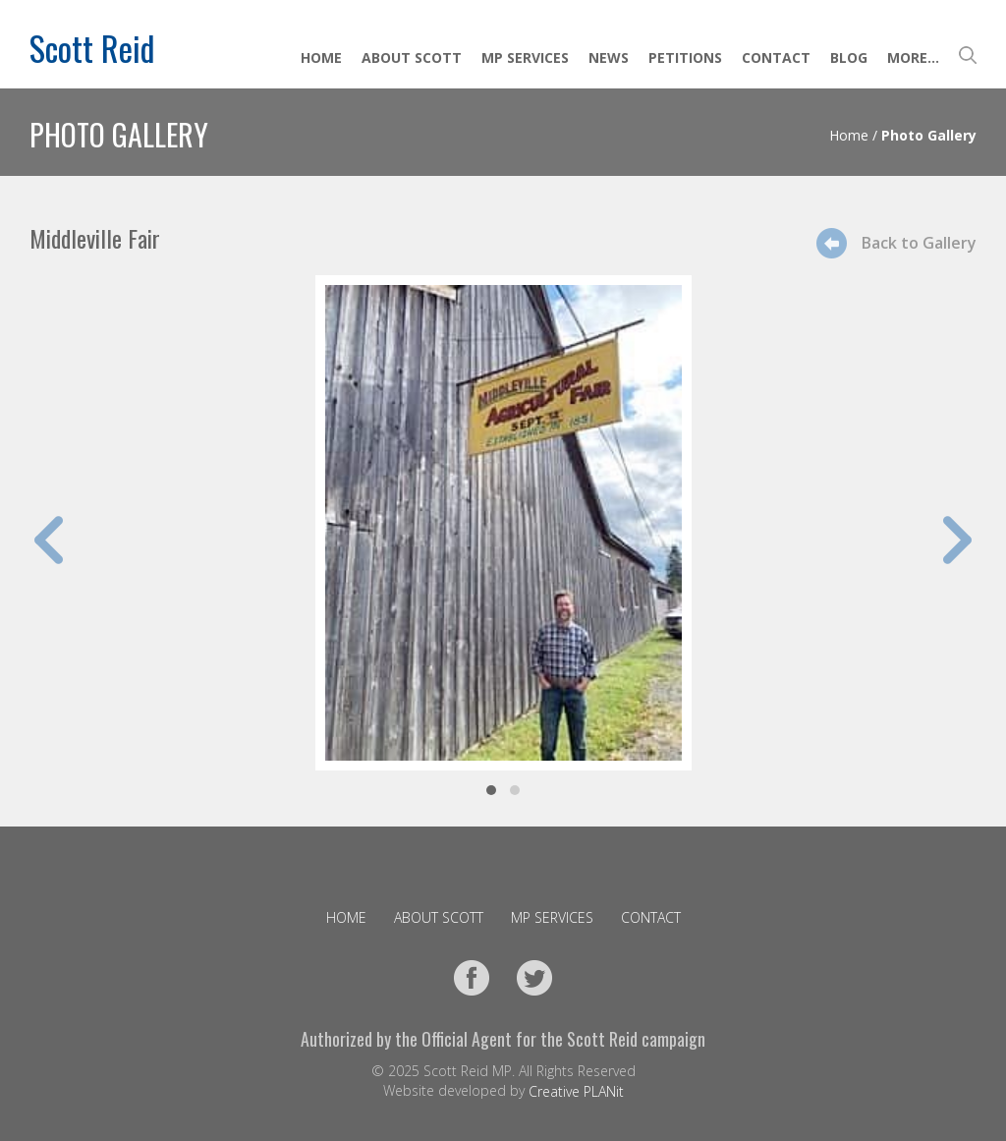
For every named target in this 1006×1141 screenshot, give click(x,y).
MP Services (525, 57)
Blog (848, 57)
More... (913, 57)
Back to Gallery (919, 243)
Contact (776, 57)
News (608, 57)
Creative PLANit (576, 1091)
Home (321, 57)
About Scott (412, 57)
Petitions (685, 57)
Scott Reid (91, 48)
